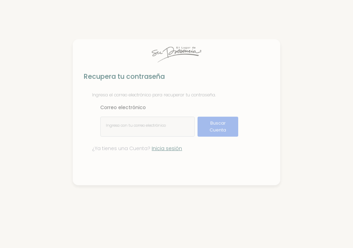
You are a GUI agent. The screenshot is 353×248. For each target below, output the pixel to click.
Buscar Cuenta (218, 124)
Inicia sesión (167, 146)
